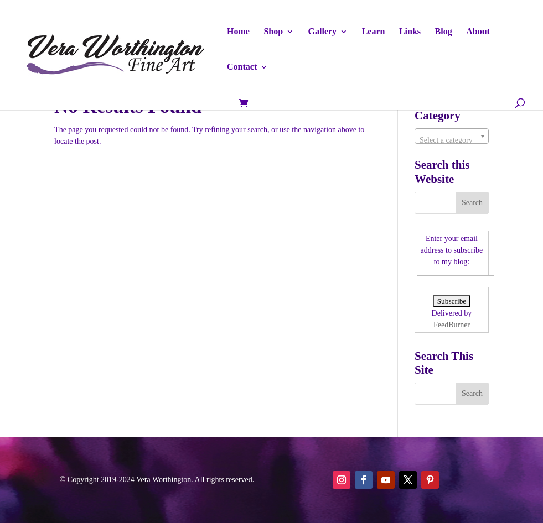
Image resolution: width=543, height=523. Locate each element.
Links (410, 32)
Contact (242, 67)
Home (238, 32)
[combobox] (452, 136)
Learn (373, 32)
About (478, 32)
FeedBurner (451, 325)
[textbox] (451, 140)
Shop (273, 32)
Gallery (322, 32)
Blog (443, 32)
